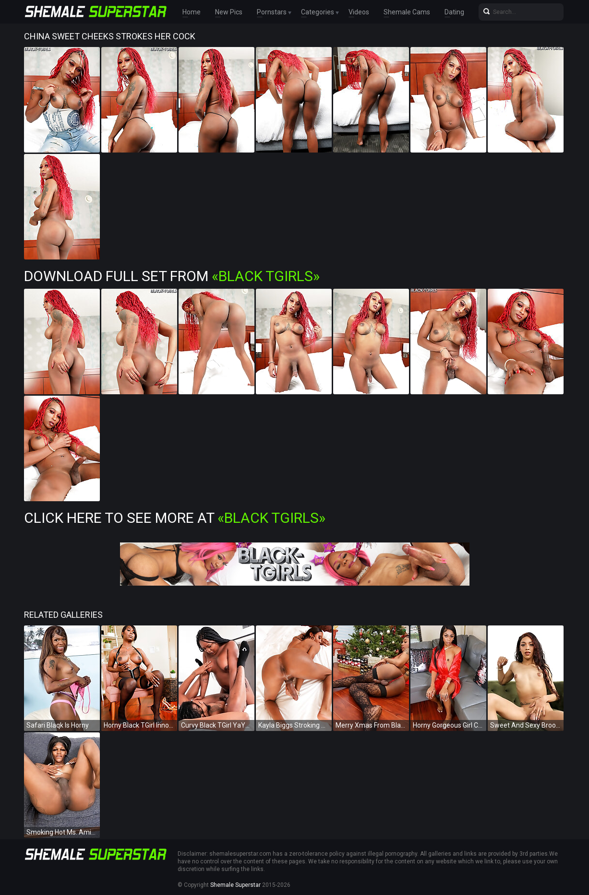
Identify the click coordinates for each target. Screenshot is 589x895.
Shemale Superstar (235, 885)
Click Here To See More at (174, 517)
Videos (359, 12)
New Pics (228, 12)
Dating (454, 12)
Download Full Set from (172, 276)
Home (191, 12)
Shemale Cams (407, 12)
